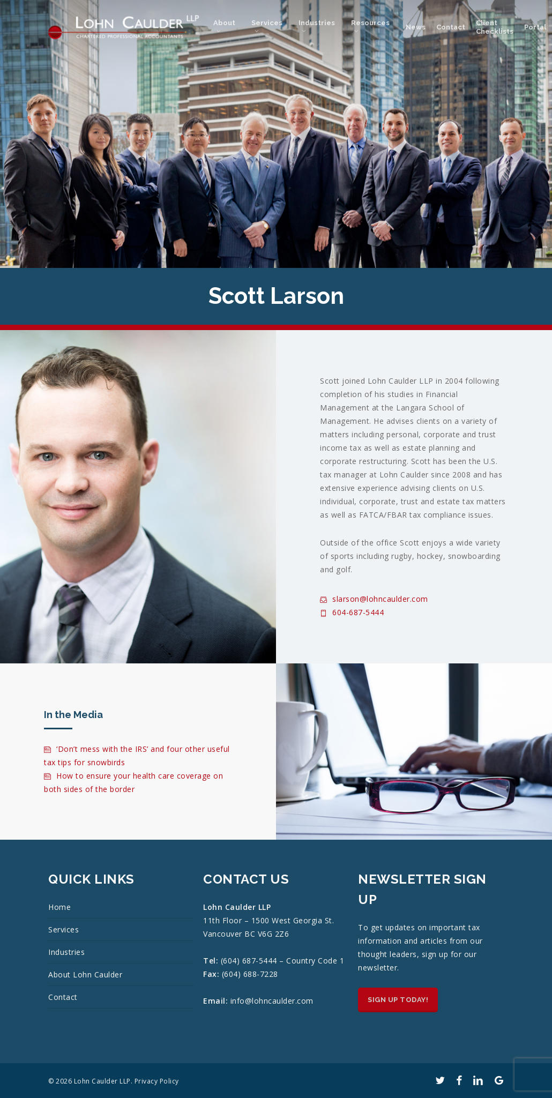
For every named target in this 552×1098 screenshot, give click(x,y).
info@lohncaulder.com (272, 1001)
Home (59, 907)
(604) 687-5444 (250, 960)
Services (63, 929)
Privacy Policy (157, 1081)
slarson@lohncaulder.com (374, 599)
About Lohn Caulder (85, 974)
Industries (66, 952)
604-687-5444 (352, 612)
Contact (63, 997)
